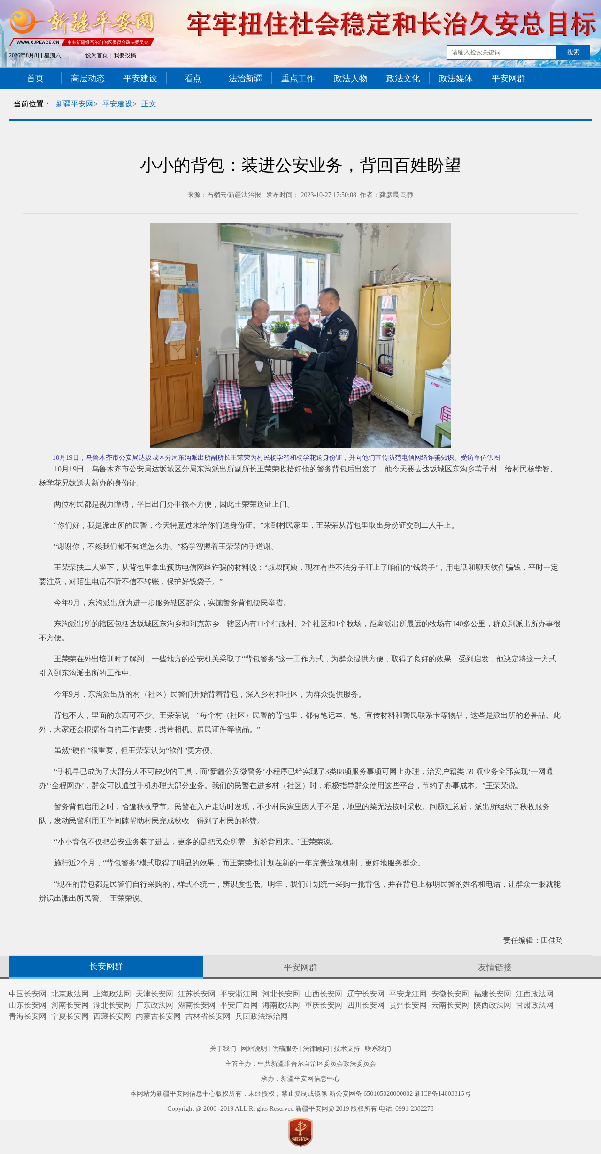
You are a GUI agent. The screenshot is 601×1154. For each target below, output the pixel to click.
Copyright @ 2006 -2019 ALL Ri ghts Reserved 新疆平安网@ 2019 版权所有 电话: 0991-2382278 (300, 1108)
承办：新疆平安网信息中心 (300, 1078)
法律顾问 (316, 1048)
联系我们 (378, 1048)
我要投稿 (125, 55)
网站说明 (254, 1048)
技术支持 (347, 1048)
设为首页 (96, 55)
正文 (148, 104)
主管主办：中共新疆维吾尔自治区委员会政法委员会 (300, 1063)
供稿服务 (285, 1048)
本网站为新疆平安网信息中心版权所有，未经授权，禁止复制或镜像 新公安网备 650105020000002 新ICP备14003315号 (300, 1093)
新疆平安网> (77, 104)
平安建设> (119, 104)
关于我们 (223, 1048)
